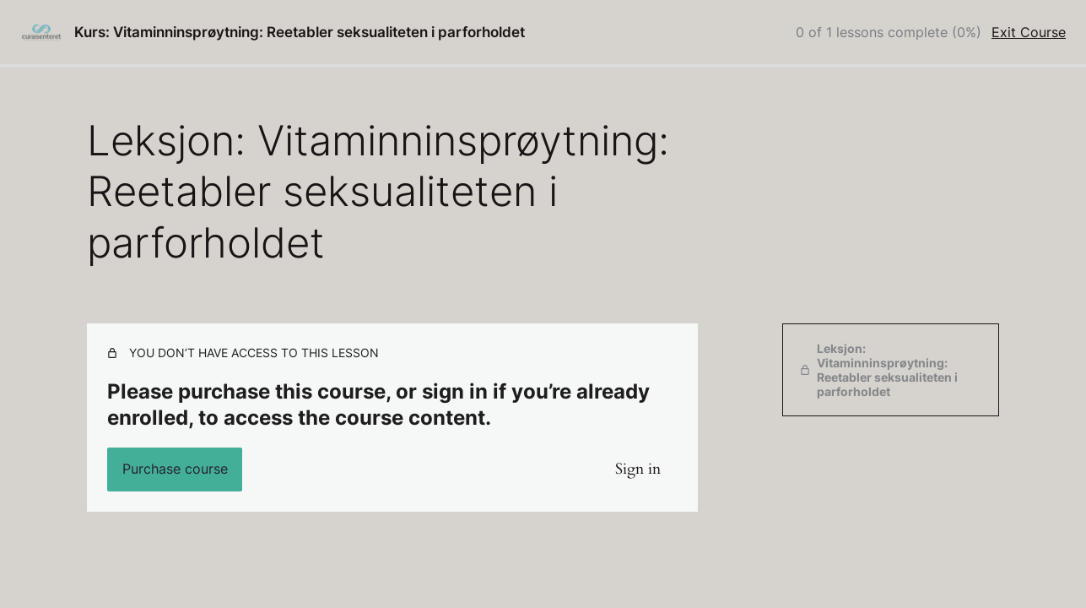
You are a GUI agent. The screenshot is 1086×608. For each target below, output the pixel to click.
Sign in (638, 469)
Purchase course (175, 468)
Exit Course (1028, 32)
